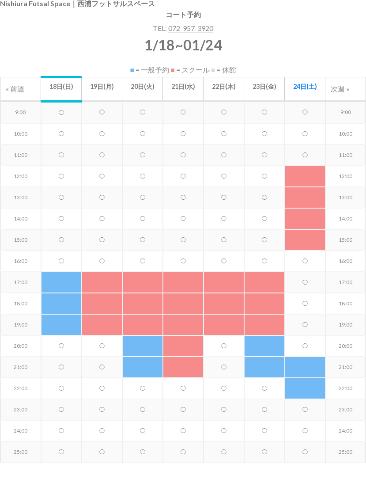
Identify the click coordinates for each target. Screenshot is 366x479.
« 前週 (15, 88)
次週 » (340, 88)
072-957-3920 (190, 28)
